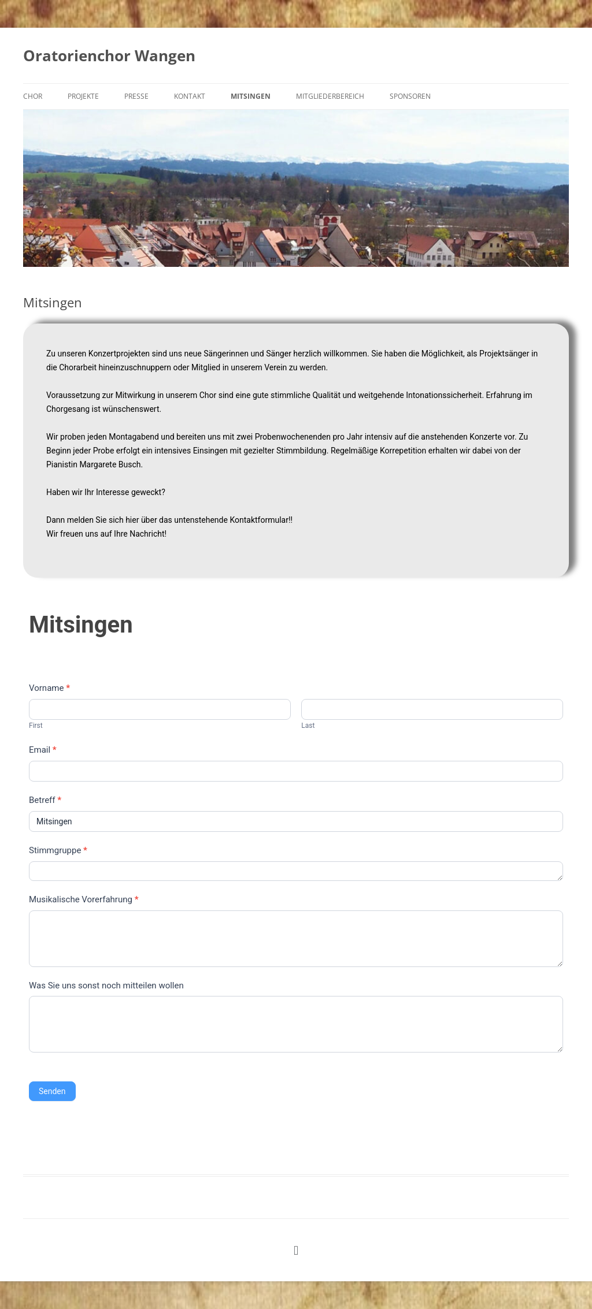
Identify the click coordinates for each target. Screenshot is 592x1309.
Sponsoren (410, 96)
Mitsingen (251, 96)
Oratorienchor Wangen (109, 55)
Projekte (83, 96)
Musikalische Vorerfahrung (83, 899)
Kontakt (189, 96)
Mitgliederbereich (330, 96)
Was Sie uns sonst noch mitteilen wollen (106, 985)
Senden (52, 1091)
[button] (295, 1250)
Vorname (49, 688)
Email (43, 750)
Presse (136, 96)
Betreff (45, 800)
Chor (32, 96)
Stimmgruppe (58, 850)
